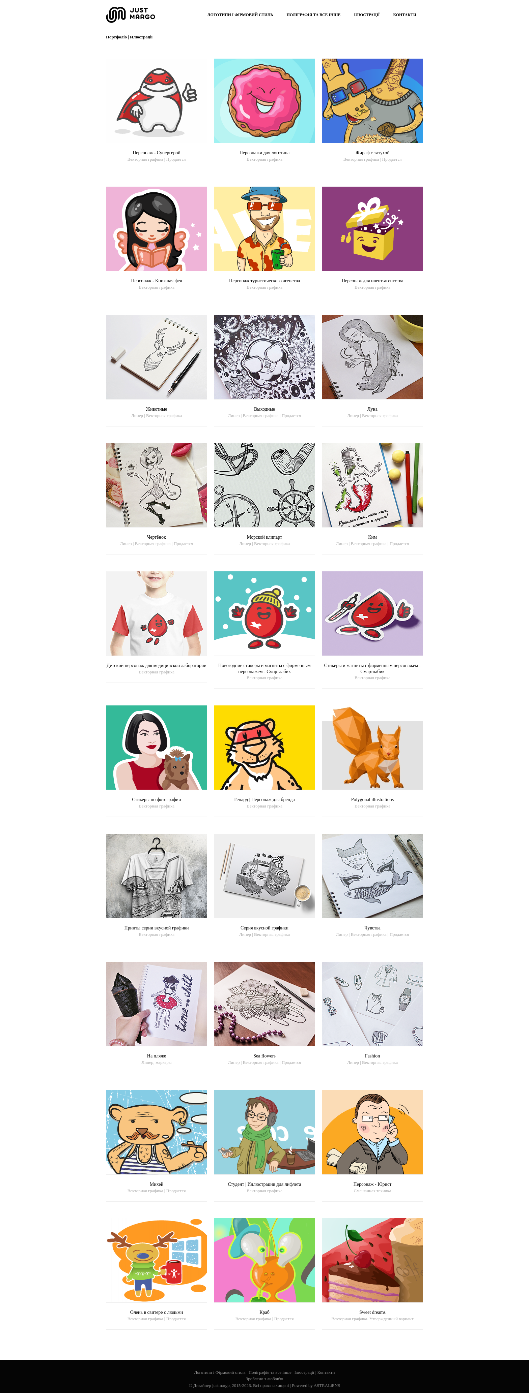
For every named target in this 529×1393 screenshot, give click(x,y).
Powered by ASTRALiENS (316, 1385)
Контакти (326, 1372)
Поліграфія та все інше (270, 1372)
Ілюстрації (304, 1372)
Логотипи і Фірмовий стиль (220, 1372)
